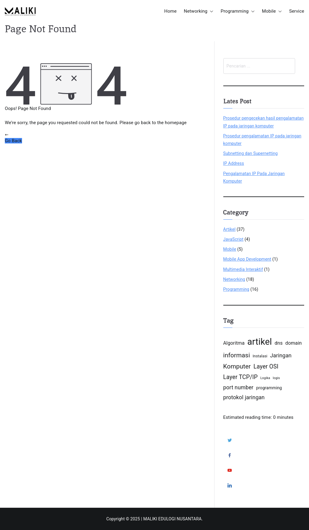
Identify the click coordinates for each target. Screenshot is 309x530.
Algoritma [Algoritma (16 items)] (234, 343)
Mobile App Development (247, 259)
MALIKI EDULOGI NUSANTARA (172, 518)
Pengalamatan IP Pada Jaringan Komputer (254, 177)
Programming (238, 11)
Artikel (229, 229)
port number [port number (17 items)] (238, 387)
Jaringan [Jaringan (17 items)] (280, 355)
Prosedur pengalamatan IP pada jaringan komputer (262, 139)
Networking (198, 11)
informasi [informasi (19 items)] (236, 355)
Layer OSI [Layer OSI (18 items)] (266, 366)
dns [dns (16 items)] (279, 343)
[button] (210, 11)
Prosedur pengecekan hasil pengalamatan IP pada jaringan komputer (263, 122)
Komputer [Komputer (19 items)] (237, 366)
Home (170, 11)
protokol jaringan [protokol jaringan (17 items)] (244, 397)
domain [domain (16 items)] (293, 343)
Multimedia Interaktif (243, 269)
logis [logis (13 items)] (276, 378)
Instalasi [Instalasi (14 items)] (260, 356)
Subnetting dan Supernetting (250, 153)
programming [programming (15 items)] (269, 387)
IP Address (233, 163)
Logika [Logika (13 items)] (265, 378)
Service (296, 11)
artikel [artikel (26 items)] (259, 342)
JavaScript (233, 239)
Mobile (272, 11)
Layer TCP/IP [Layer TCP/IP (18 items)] (240, 377)
